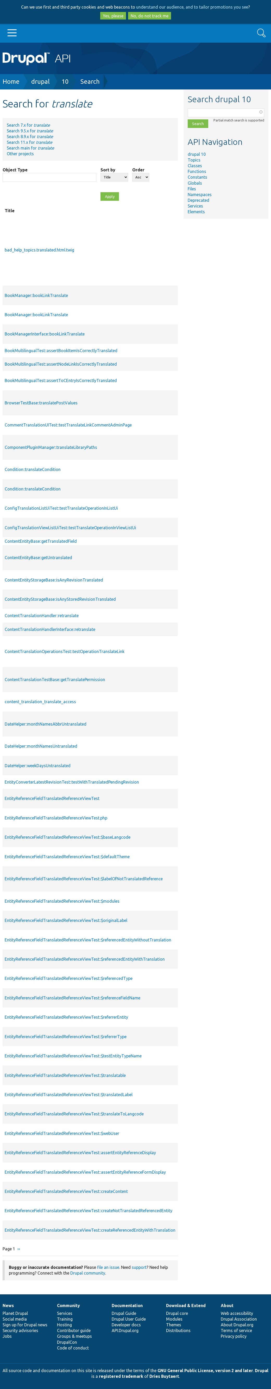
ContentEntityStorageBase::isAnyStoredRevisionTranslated (60, 599)
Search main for (30, 148)
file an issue (108, 1267)
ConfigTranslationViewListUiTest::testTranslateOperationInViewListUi (70, 527)
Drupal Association (239, 1319)
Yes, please (113, 16)
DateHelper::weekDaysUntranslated (38, 765)
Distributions (178, 1330)
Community (68, 1305)
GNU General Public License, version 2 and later (205, 1370)
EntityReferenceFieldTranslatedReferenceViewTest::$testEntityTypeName (73, 1056)
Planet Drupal (15, 1313)
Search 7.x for (28, 125)
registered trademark (121, 1376)
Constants (197, 177)
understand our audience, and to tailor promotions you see (192, 7)
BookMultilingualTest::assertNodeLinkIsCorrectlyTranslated (61, 364)
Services (195, 206)
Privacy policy (234, 1336)
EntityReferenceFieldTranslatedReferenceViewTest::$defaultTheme (67, 856)
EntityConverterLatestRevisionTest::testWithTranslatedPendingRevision (72, 782)
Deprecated (198, 200)
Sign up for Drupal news (25, 1324)
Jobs (7, 1336)
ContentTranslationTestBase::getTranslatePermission (55, 679)
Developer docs (126, 1324)
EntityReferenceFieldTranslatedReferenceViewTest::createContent (66, 1191)
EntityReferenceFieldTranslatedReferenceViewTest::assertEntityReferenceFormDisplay (85, 1172)
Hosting (64, 1324)
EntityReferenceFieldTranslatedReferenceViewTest (52, 798)
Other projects (20, 153)
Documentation (127, 1305)
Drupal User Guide (129, 1319)
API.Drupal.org (125, 1330)
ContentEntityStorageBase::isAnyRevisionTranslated (54, 580)
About (227, 1305)
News (8, 1305)
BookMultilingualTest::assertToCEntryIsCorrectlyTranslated (61, 380)
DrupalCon (67, 1342)
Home (11, 81)
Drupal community (87, 1273)
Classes (195, 165)
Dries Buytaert (164, 1376)
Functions (197, 171)
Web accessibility (237, 1313)
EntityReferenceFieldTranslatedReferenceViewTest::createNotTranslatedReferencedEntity (88, 1210)
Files (192, 188)
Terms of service (236, 1330)
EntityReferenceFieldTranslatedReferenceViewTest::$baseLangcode (67, 837)
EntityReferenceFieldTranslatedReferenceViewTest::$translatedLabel (69, 1094)
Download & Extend (186, 1305)
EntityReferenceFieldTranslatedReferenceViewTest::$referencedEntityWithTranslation (85, 959)
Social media (15, 1319)
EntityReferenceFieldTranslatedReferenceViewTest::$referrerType (66, 1036)
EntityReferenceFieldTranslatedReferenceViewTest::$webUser (62, 1133)
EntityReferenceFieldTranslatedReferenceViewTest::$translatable (65, 1075)
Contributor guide (74, 1330)
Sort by (107, 169)
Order (138, 169)
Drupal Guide (124, 1313)
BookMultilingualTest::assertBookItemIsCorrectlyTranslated (61, 350)
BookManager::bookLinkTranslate (36, 295)
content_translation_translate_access (40, 701)
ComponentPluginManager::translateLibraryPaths (51, 447)
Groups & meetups (74, 1336)
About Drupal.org (237, 1324)
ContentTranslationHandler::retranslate (42, 615)
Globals (195, 183)
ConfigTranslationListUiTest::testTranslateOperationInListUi (61, 508)
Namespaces (200, 194)
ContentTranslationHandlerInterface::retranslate (50, 629)
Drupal (261, 1370)
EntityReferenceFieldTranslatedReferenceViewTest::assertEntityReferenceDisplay (80, 1152)
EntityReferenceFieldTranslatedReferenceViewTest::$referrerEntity (66, 1017)
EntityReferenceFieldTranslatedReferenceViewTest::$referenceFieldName (72, 998)
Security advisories (20, 1330)
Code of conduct (73, 1348)
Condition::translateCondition (33, 469)
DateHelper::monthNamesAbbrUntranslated (45, 724)
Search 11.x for (29, 142)
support (139, 1267)
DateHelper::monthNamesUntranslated (41, 746)
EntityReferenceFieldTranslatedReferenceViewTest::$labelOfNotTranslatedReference (84, 878)
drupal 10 (197, 154)
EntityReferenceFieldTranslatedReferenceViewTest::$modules (62, 901)
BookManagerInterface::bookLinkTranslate (45, 334)
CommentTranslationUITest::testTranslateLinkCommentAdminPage (68, 425)
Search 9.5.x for (30, 130)
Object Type (15, 169)
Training (65, 1319)
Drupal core (177, 1313)
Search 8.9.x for (30, 136)
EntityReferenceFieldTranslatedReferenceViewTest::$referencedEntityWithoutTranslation (88, 940)
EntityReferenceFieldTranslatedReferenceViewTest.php (56, 818)
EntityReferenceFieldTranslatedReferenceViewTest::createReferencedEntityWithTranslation (90, 1230)
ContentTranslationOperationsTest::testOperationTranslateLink (64, 651)
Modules (174, 1319)
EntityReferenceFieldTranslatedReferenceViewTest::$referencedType (69, 978)
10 (65, 81)
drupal (40, 81)
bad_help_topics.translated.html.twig (39, 250)
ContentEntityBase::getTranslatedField (41, 541)
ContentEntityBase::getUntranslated (38, 557)
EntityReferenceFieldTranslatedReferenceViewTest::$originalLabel (66, 920)
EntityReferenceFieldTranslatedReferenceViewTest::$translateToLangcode (74, 1114)
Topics (194, 160)
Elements (196, 211)
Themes (173, 1324)
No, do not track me (149, 16)
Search (90, 81)
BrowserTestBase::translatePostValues (41, 402)
